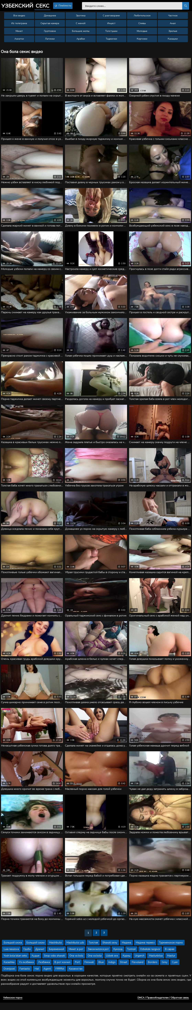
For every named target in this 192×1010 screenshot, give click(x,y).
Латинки (50, 40)
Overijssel (9, 976)
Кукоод (118, 956)
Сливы (142, 25)
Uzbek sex (112, 963)
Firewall (89, 969)
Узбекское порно (12, 1005)
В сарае (169, 956)
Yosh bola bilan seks (15, 963)
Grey (164, 969)
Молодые (142, 32)
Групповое (50, 32)
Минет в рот (76, 956)
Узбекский (28, 6)
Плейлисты (70, 6)
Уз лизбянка (26, 969)
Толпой (131, 956)
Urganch (139, 963)
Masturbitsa (156, 963)
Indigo (112, 969)
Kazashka (9, 969)
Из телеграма (19, 25)
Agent (47, 976)
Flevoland (137, 969)
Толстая (93, 950)
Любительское (142, 17)
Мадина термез (145, 950)
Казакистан (76, 976)
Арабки (80, 40)
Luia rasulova (11, 956)
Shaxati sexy (109, 950)
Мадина (126, 950)
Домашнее (50, 17)
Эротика (80, 17)
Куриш (126, 963)
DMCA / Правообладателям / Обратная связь (163, 1005)
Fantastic (24, 976)
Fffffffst (59, 976)
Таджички (111, 40)
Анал (173, 25)
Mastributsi (55, 950)
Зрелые (172, 32)
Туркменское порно (171, 950)
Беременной (56, 956)
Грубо (27, 956)
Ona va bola (95, 963)
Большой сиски (35, 950)
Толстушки (111, 32)
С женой (80, 25)
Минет (19, 32)
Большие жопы (80, 32)
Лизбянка (44, 969)
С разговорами (111, 17)
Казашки (173, 40)
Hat (37, 976)
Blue (101, 969)
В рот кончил (62, 969)
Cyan (175, 969)
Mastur (171, 963)
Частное (173, 17)
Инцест (111, 25)
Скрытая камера (50, 25)
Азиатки (19, 40)
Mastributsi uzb (75, 950)
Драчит (39, 956)
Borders (152, 969)
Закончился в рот (98, 956)
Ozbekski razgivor (150, 956)
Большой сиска (13, 950)
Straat (123, 969)
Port (77, 969)
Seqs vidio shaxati (54, 963)
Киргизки (142, 40)
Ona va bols (76, 963)
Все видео (19, 17)
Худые (35, 963)
